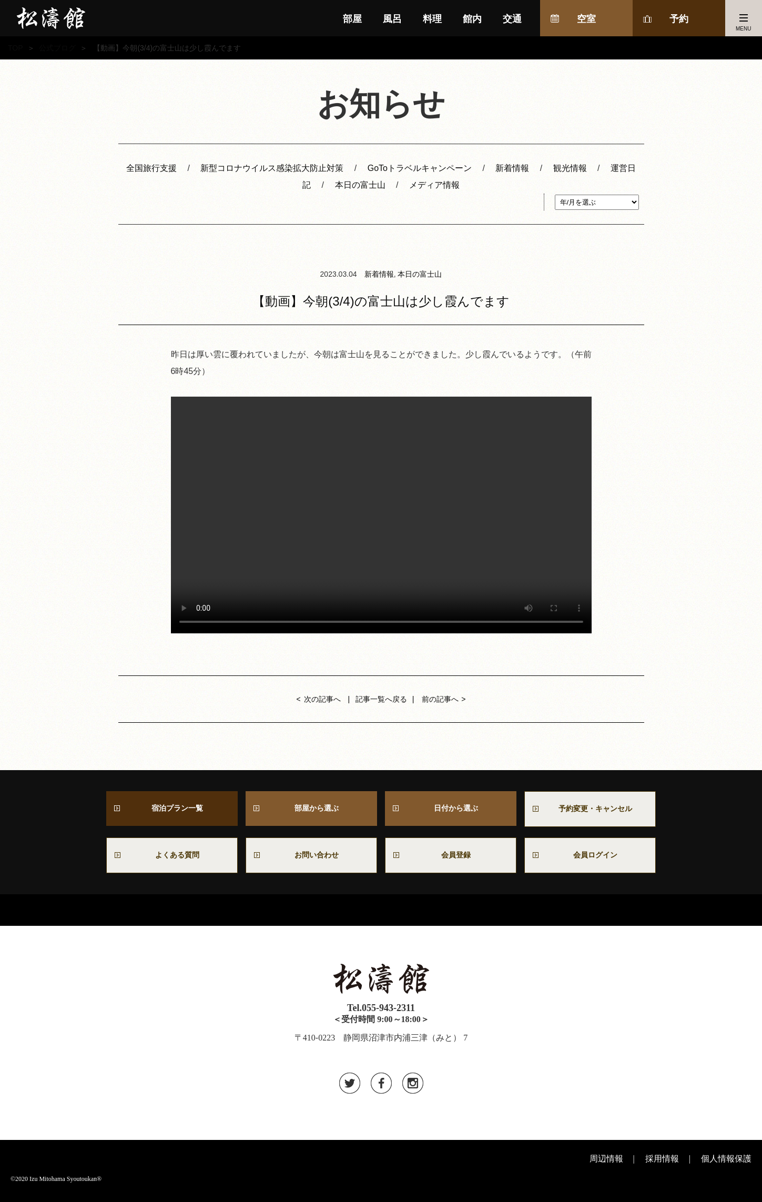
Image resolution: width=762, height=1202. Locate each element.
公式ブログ (57, 48)
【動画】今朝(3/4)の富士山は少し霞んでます (380, 301)
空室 (586, 19)
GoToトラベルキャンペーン (420, 168)
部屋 (352, 19)
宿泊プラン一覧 (172, 809)
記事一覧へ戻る (381, 699)
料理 (432, 19)
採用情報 (662, 1164)
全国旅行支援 (151, 168)
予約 (678, 19)
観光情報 (570, 168)
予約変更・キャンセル (590, 810)
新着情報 (512, 168)
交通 (512, 19)
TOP (15, 48)
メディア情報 (434, 184)
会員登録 (451, 859)
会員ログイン (590, 859)
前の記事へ (440, 699)
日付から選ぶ (450, 809)
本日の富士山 (360, 184)
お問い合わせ (315, 859)
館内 (472, 19)
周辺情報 (606, 1164)
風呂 (392, 19)
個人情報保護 (726, 1164)
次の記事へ (322, 699)
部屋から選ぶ (311, 809)
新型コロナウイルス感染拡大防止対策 (271, 168)
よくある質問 (172, 859)
